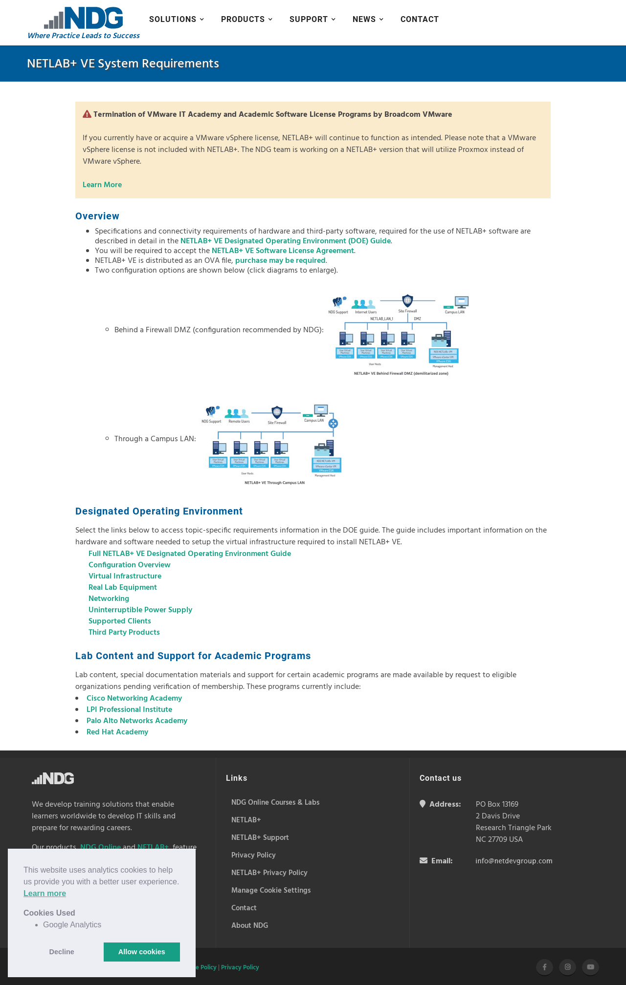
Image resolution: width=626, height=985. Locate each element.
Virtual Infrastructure (125, 576)
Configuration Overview (130, 565)
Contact (420, 19)
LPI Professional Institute (129, 710)
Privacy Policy (240, 968)
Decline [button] (61, 952)
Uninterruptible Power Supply (140, 610)
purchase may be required (280, 261)
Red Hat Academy (117, 732)
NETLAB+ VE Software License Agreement (283, 251)
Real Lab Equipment (123, 587)
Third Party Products (124, 632)
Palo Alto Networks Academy (137, 721)
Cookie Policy (198, 968)
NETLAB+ (153, 847)
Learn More (102, 185)
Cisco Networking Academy (134, 698)
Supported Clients (120, 621)
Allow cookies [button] (141, 952)
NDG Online (100, 847)
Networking (109, 599)
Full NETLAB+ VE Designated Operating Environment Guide (190, 554)
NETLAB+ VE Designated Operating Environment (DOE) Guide (285, 241)
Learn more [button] (44, 893)
